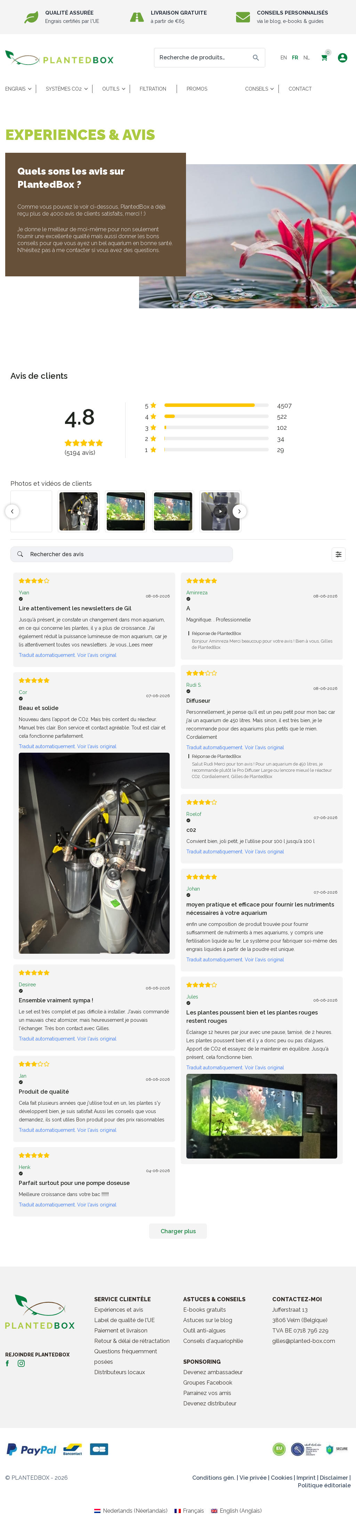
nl (307, 57)
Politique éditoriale (324, 1485)
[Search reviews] (121, 554)
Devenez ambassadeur (213, 1372)
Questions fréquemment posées (125, 1356)
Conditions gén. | (215, 1477)
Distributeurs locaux (119, 1372)
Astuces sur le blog (207, 1320)
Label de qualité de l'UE (124, 1320)
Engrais (15, 89)
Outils (110, 89)
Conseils (256, 89)
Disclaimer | (335, 1477)
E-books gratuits (204, 1309)
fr (295, 57)
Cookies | (283, 1477)
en (284, 57)
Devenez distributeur (209, 1403)
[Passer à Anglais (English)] (236, 1511)
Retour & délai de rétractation (132, 1341)
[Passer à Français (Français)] (189, 1511)
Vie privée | (254, 1477)
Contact (300, 89)
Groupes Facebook (207, 1382)
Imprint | (307, 1477)
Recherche (256, 57)
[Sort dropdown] (339, 554)
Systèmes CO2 (64, 89)
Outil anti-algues (204, 1330)
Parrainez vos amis (207, 1393)
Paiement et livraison (120, 1330)
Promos (197, 89)
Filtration (153, 89)
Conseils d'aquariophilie (213, 1341)
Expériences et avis (118, 1309)
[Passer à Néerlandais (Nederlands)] (131, 1511)
